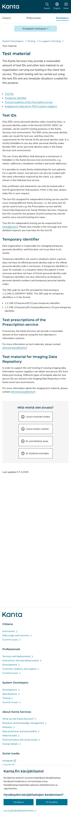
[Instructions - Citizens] (10, 631)
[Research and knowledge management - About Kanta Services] (24, 723)
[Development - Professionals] (11, 664)
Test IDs (9, 93)
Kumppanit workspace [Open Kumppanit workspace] (34, 28)
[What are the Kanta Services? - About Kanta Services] (19, 719)
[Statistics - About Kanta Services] (8, 727)
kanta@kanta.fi (10, 226)
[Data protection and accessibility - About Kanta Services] (21, 731)
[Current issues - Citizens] (11, 639)
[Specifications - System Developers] (11, 694)
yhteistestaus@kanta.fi (14, 347)
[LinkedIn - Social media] (8, 764)
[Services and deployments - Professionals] (18, 656)
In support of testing (50, 41)
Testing (31, 41)
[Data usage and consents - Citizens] (17, 635)
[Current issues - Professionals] (11, 673)
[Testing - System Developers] (7, 698)
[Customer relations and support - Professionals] (21, 669)
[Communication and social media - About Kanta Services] (21, 739)
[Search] (47, 6)
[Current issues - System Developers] (11, 702)
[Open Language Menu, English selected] (57, 6)
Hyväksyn (19, 802)
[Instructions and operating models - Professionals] (22, 660)
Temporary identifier (16, 98)
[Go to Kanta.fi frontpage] (12, 614)
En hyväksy (52, 802)
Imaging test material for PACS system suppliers (31, 106)
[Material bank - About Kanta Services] (11, 735)
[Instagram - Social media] (9, 760)
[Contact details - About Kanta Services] (11, 744)
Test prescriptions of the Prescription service (29, 102)
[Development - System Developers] (11, 689)
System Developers (13, 41)
